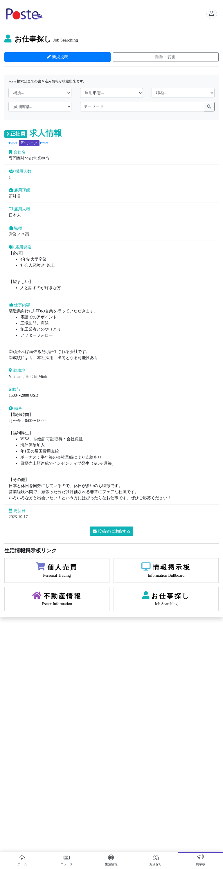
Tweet (12, 143)
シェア (29, 143)
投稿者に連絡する (111, 531)
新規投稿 (57, 57)
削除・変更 (165, 57)
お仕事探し (41, 39)
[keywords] (142, 107)
